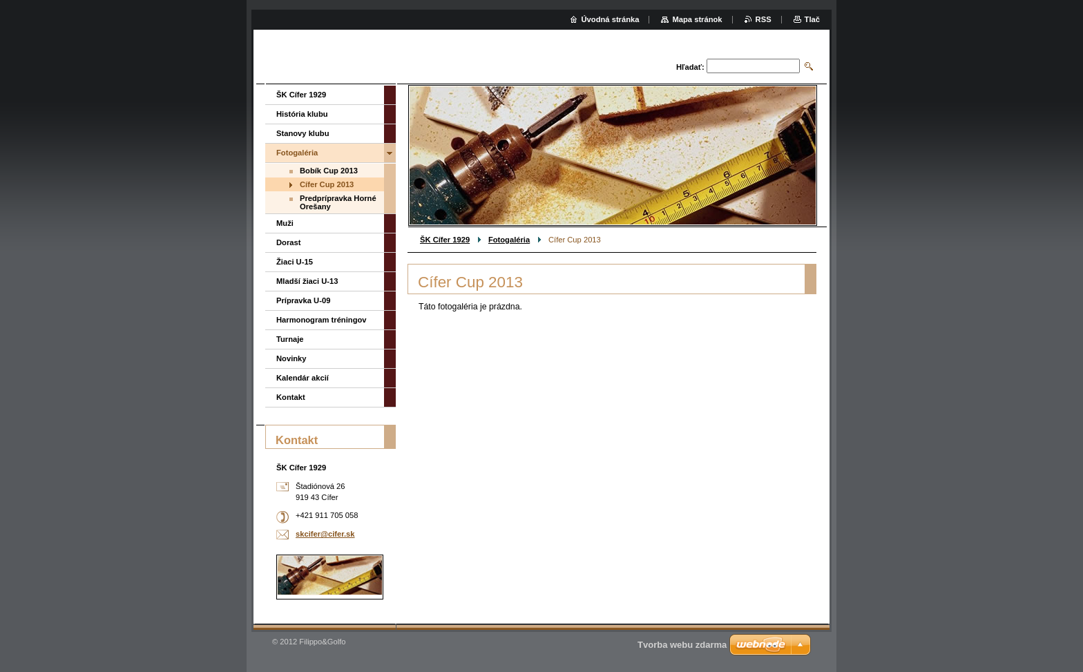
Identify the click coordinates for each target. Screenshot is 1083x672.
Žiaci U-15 (294, 262)
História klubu (302, 114)
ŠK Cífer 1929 (445, 240)
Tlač (812, 19)
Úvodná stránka (611, 19)
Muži (285, 223)
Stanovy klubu (302, 133)
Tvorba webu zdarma (682, 645)
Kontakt (290, 397)
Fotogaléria (509, 240)
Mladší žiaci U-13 (307, 281)
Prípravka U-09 (303, 300)
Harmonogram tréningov (321, 320)
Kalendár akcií (302, 378)
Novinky (291, 358)
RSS (763, 19)
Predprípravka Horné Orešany (338, 202)
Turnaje (290, 339)
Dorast (288, 242)
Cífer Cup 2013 (327, 184)
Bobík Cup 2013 (329, 170)
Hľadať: (690, 67)
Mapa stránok (697, 19)
